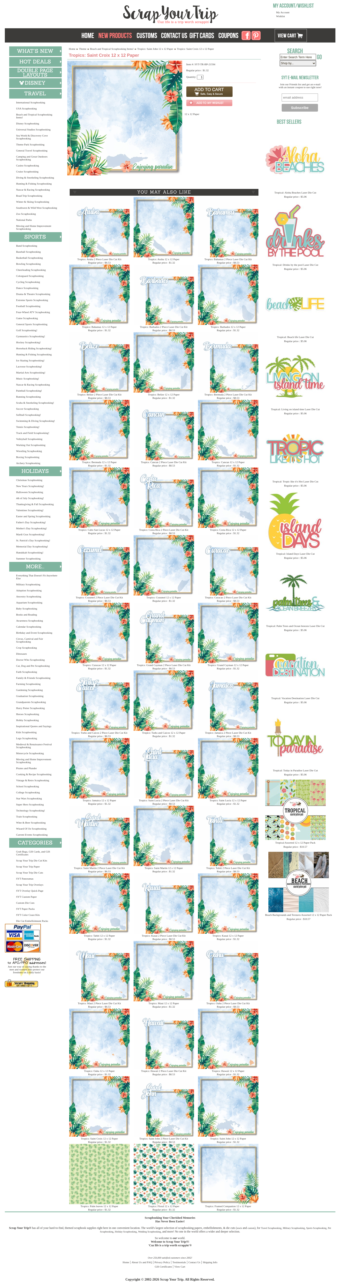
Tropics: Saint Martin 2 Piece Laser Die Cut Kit (99, 868)
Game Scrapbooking (27, 318)
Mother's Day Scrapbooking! (31, 528)
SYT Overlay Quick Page (30, 890)
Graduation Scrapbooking (30, 696)
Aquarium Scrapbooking (29, 602)
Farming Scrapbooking (28, 683)
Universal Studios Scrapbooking (33, 129)
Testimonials (179, 1262)
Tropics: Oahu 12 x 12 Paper (99, 1070)
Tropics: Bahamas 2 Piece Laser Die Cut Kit (228, 259)
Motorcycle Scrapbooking (30, 753)
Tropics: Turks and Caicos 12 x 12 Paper (163, 732)
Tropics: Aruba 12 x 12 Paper (163, 259)
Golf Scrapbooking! (27, 330)
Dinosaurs (21, 653)
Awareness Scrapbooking (29, 620)
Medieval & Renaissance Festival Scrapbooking (34, 746)
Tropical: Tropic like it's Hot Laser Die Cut (295, 481)
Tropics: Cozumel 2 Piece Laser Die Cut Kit (99, 597)
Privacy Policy (162, 1262)
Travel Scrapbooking (271, 1228)
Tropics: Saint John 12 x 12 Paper (155, 48)
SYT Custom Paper (26, 896)
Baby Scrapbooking (26, 608)
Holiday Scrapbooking (126, 1231)
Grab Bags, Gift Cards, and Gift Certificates (33, 853)
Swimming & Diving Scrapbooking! (35, 420)
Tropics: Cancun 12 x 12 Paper (228, 462)
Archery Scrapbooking (28, 463)
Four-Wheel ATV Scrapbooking (33, 312)
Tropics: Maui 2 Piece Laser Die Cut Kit (99, 1003)
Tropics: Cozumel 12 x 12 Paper (163, 597)
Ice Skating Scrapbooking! (30, 360)
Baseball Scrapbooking (28, 251)
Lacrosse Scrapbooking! (29, 366)
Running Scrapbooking (28, 396)
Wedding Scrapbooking (149, 1231)
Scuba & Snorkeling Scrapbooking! (35, 402)
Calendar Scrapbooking (28, 626)
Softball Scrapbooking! (28, 414)
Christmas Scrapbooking (29, 480)
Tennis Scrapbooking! (28, 426)
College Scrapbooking (28, 792)
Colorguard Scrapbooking (30, 275)
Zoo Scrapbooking (26, 213)
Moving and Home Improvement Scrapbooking (33, 227)
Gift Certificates (163, 1266)
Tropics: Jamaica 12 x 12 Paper (99, 800)
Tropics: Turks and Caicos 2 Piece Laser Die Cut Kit (99, 732)
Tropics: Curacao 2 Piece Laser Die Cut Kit (228, 597)
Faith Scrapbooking (26, 671)
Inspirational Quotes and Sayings (34, 726)
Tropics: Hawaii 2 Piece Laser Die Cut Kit (163, 1070)
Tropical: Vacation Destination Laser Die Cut (295, 698)
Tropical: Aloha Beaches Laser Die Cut (295, 192)
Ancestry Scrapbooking (28, 596)
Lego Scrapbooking (26, 738)
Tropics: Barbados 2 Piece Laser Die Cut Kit (164, 326)
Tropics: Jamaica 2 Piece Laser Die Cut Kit (228, 732)
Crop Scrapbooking (26, 647)
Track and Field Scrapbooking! (32, 432)
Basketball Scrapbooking (29, 257)
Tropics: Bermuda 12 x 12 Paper (99, 462)
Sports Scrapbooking (316, 1228)
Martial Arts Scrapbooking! (30, 372)
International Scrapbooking (30, 102)
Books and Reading (26, 614)
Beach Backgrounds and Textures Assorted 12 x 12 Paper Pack (298, 914)
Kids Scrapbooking (26, 732)
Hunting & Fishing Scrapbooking (34, 183)
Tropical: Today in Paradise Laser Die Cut (295, 770)
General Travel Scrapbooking (32, 150)
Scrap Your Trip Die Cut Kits (31, 860)
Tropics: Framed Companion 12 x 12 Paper (228, 1206)
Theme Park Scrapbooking (30, 144)
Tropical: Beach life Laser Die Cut (295, 337)
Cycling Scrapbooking (28, 281)
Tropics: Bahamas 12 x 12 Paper (99, 326)
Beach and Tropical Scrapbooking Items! (34, 116)
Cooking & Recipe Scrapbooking (34, 774)
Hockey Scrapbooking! (28, 342)
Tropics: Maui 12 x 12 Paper (164, 1003)
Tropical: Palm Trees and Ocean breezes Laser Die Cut (295, 625)
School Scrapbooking (27, 786)
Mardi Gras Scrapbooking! (30, 534)
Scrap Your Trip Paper (28, 866)
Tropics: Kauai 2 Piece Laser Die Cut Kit (164, 935)
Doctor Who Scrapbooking (30, 659)
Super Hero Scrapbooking (30, 804)
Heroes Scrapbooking (27, 714)
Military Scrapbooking (28, 584)
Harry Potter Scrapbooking (30, 708)
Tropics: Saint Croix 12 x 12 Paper (99, 1138)
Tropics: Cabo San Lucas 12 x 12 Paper (99, 529)
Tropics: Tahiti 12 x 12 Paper (99, 935)
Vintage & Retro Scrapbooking (32, 780)
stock (239, 1228)
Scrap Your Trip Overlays (29, 884)
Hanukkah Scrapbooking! (30, 552)
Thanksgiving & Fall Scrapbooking (35, 504)
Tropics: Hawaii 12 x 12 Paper (228, 1070)
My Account (282, 12)
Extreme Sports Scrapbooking (32, 300)
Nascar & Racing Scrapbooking (33, 189)
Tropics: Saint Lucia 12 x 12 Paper (228, 800)
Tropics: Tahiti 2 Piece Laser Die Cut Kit (228, 868)
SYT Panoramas (25, 878)
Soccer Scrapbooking (27, 408)
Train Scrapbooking (26, 816)
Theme (82, 48)
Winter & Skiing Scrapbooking (32, 201)
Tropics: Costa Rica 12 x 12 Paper (228, 529)
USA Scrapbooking (26, 108)
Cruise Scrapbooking (27, 171)
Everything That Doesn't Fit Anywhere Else (36, 577)
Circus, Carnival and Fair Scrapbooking (29, 640)
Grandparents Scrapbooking (31, 702)
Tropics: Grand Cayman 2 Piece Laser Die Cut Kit (164, 665)
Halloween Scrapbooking (29, 492)
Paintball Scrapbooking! (29, 390)
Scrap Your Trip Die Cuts (29, 872)
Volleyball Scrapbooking (29, 438)
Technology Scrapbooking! (30, 810)
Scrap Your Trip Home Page (138, 13)
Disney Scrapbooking (27, 123)
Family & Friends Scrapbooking (33, 677)
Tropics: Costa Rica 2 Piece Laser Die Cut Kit (163, 529)
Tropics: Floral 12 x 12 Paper (163, 1206)
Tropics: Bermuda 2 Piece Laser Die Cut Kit (228, 394)
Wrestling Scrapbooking (29, 451)
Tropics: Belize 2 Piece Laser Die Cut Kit (99, 394)
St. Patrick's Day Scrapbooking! (33, 540)
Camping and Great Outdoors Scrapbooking (32, 158)
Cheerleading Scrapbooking (31, 269)
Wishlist (280, 16)
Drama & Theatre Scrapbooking (33, 294)
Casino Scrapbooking (27, 165)
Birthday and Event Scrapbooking (34, 632)
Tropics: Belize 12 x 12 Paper (164, 394)
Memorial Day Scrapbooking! (32, 546)
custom (251, 1228)
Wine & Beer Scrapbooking (31, 822)
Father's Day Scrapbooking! (31, 522)
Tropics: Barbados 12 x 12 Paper (228, 326)
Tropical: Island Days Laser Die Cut (295, 553)
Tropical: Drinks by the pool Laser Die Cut (295, 264)
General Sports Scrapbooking (32, 324)
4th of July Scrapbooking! (30, 498)
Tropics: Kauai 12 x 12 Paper (228, 935)
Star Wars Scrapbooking (29, 798)
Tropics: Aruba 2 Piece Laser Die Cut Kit (99, 259)
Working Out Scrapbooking (30, 445)
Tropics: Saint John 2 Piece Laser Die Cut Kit (163, 1138)
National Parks (24, 219)
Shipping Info (210, 1262)
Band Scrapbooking (26, 245)
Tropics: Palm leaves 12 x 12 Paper (99, 1206)
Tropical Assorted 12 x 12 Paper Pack (295, 842)
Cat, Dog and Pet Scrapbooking (33, 665)
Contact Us (194, 1262)
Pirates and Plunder (26, 768)
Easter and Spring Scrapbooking (33, 516)
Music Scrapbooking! (27, 378)
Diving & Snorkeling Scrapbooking (35, 177)
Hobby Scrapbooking (27, 720)
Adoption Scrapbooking (29, 590)
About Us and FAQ (141, 1262)
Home (72, 48)
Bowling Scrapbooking (28, 263)
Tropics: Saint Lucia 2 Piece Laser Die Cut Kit (164, 800)
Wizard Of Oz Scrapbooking (31, 828)
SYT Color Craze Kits (28, 914)
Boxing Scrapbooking (27, 457)
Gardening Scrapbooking (29, 689)
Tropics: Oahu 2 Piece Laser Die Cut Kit (228, 1003)
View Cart (179, 1266)
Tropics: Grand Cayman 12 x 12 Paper (228, 665)
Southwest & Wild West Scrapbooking (36, 207)
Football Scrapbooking (28, 306)
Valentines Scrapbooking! (30, 510)
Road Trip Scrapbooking (29, 195)
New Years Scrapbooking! (30, 486)
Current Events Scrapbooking (32, 834)
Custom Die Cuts (25, 902)
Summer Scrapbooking (28, 558)
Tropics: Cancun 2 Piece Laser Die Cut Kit (164, 462)
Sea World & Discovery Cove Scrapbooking (32, 137)
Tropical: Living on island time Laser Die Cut (295, 409)
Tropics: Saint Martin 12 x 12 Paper (164, 868)
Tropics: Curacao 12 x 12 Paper (99, 665)
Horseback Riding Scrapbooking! (34, 348)
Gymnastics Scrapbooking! (30, 336)
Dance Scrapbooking (27, 288)
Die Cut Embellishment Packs (32, 920)
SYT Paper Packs (25, 908)
